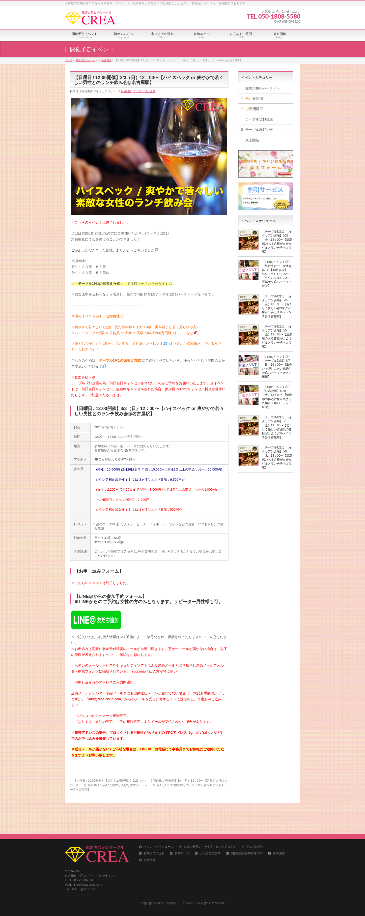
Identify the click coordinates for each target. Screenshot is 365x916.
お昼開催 (125, 91)
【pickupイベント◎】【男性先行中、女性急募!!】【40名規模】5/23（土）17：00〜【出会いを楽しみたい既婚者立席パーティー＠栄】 (277, 274)
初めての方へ (255, 816)
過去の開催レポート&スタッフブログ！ (210, 816)
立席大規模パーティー (262, 88)
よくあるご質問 (210, 822)
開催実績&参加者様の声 (247, 822)
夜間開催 (254, 109)
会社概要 (150, 829)
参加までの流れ (154, 822)
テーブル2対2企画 (259, 130)
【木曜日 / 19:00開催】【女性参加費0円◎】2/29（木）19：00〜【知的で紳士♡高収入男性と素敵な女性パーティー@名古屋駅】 (109, 785)
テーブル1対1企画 (144, 91)
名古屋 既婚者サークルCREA (176, 872)
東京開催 (252, 140)
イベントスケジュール (158, 816)
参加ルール (182, 822)
